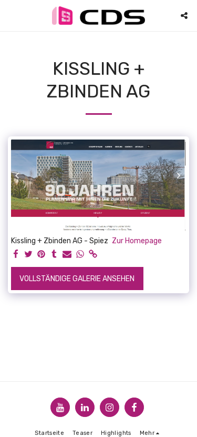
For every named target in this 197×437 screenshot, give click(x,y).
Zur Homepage (137, 240)
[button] (11, 15)
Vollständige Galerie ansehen (76, 278)
